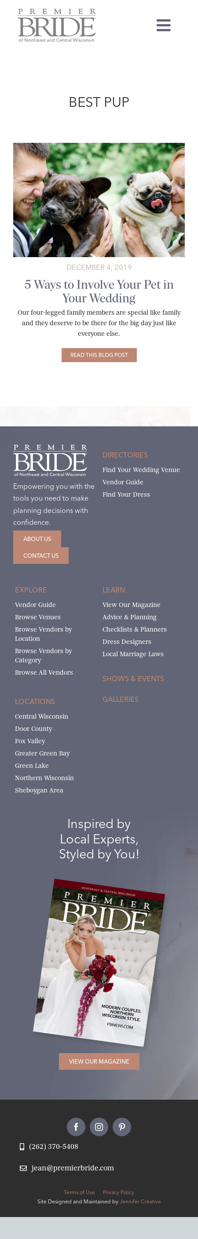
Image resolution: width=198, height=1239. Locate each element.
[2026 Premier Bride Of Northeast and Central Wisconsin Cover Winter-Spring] (109, 889)
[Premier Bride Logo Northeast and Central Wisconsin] (57, 12)
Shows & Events (133, 678)
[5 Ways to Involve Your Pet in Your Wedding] (99, 355)
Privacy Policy (118, 1192)
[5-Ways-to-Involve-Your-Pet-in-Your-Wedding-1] (99, 146)
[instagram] (99, 1127)
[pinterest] (122, 1127)
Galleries (121, 699)
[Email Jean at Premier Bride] (67, 1168)
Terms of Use (79, 1192)
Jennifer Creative (140, 1201)
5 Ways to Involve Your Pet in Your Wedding (99, 291)
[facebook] (76, 1127)
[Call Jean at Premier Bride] (49, 1147)
